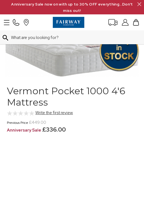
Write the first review (54, 113)
